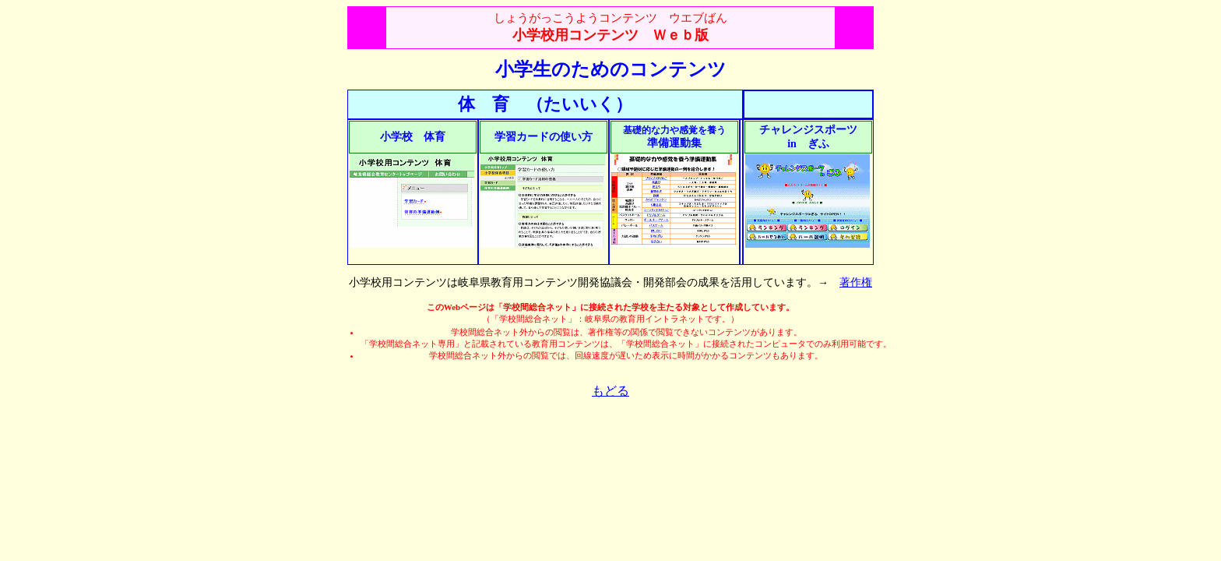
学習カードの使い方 (543, 137)
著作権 (855, 282)
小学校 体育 (412, 137)
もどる (610, 390)
